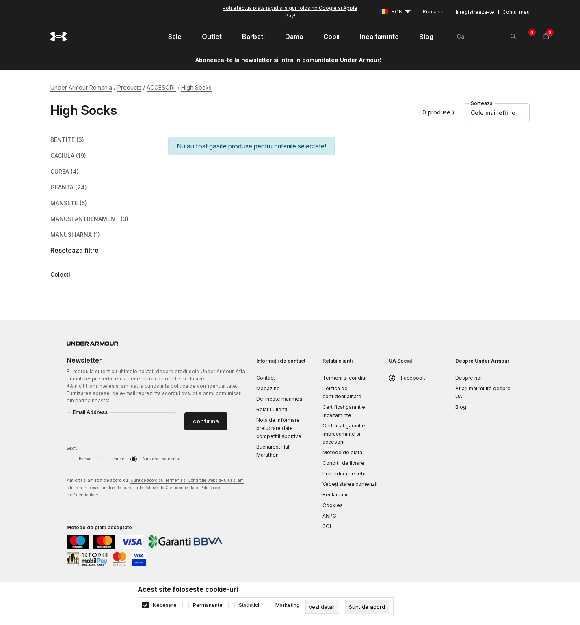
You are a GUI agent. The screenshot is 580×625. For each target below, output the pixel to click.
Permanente (208, 605)
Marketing (287, 605)
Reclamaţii (334, 495)
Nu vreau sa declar (162, 459)
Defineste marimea (279, 399)
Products (129, 87)
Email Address (90, 412)
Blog (460, 407)
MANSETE (68, 203)
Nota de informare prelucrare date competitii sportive (278, 428)
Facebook (413, 378)
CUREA (64, 171)
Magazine (268, 388)
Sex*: (72, 448)
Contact (265, 378)
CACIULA (68, 156)
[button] (103, 250)
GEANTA (68, 187)
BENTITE (67, 140)
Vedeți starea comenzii (349, 484)
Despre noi (468, 378)
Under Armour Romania (81, 87)
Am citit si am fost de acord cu (155, 488)
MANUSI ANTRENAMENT (89, 219)
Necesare (165, 605)
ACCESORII (161, 87)
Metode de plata (342, 452)
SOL (327, 526)
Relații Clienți (271, 409)
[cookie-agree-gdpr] (367, 607)
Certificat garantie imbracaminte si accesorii (343, 434)
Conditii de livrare (343, 463)
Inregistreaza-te (475, 12)
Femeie (117, 459)
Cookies (332, 505)
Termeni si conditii (344, 378)
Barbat (85, 459)
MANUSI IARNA (75, 235)
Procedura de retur (344, 473)
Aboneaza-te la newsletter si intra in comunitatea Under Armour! (288, 59)
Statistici (249, 605)
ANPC (329, 516)
